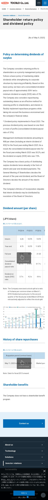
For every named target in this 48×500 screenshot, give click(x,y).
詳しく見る (22, 497)
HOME (4, 9)
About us (9, 445)
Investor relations (15, 9)
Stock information (31, 9)
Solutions (9, 457)
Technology (10, 451)
